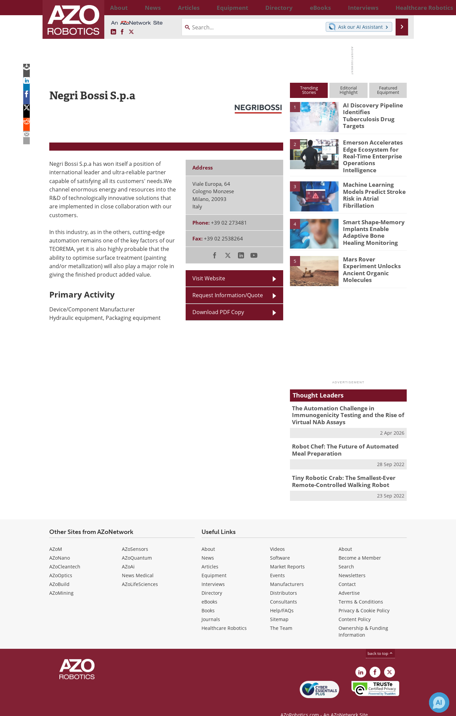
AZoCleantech (64, 556)
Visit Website (208, 278)
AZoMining (61, 582)
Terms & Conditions (361, 591)
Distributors (283, 582)
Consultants (283, 591)
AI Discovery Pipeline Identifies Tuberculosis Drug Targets (372, 111)
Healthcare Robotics (224, 617)
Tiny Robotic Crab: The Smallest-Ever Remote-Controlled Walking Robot (339, 471)
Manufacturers (287, 573)
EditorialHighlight (349, 90)
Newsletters (352, 564)
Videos (277, 538)
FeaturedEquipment (388, 90)
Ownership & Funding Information (363, 620)
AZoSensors (135, 538)
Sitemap (279, 608)
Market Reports (287, 556)
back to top (380, 642)
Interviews (213, 573)
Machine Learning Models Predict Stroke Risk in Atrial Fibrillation (374, 185)
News (208, 547)
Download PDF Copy (218, 312)
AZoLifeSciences (140, 573)
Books (208, 599)
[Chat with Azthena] (439, 702)
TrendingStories (309, 90)
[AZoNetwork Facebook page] (122, 32)
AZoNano (59, 547)
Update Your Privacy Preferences (100, 707)
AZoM (55, 538)
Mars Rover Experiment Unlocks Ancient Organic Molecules (374, 260)
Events (277, 564)
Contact (347, 573)
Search (346, 556)
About (208, 538)
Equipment (214, 564)
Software (280, 547)
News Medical (138, 564)
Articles (210, 556)
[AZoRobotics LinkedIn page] (113, 32)
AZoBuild (59, 573)
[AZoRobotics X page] (131, 32)
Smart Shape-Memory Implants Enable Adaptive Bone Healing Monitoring (372, 225)
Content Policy (355, 608)
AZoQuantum (137, 547)
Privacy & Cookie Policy (364, 599)
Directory (212, 582)
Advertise (349, 582)
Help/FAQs (282, 599)
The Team (281, 617)
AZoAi (128, 556)
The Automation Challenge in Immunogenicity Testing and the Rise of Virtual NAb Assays (343, 409)
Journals (211, 608)
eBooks (209, 591)
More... (399, 7)
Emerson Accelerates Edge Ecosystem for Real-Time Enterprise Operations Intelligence (374, 151)
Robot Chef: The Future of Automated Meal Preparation (347, 441)
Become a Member (360, 547)
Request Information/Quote (227, 295)
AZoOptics (60, 564)
